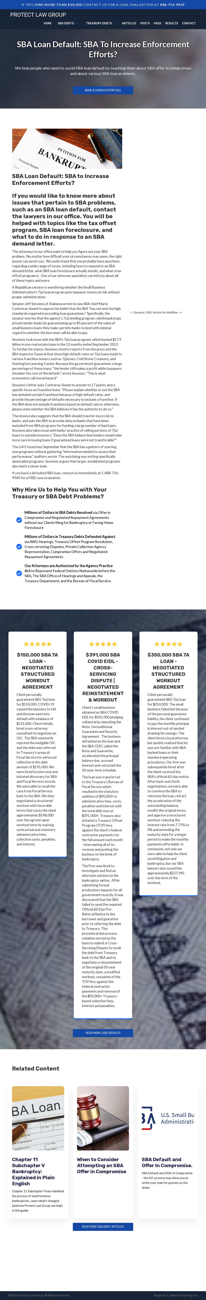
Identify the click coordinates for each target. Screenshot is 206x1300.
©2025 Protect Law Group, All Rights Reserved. (39, 1295)
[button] (68, 23)
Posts (145, 23)
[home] (38, 14)
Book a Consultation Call (103, 90)
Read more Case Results (103, 1033)
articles (129, 23)
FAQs (157, 23)
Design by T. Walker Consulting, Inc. (175, 1295)
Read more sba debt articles (103, 1227)
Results (171, 23)
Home (48, 23)
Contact (189, 23)
